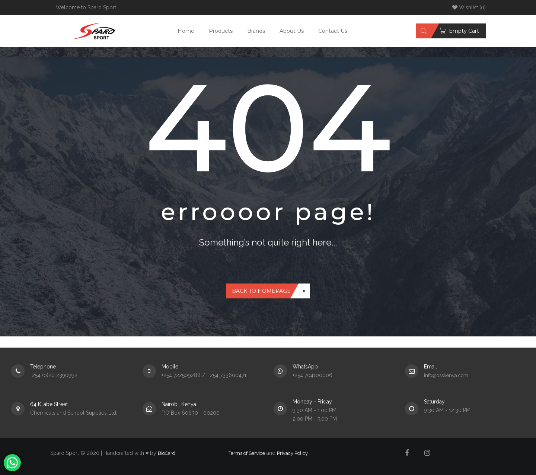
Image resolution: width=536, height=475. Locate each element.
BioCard (166, 453)
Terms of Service (247, 453)
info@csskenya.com (446, 375)
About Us (292, 31)
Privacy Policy (292, 453)
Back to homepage (261, 291)
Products (221, 31)
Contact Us (332, 31)
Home (186, 31)
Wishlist (469, 7)
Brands (256, 31)
